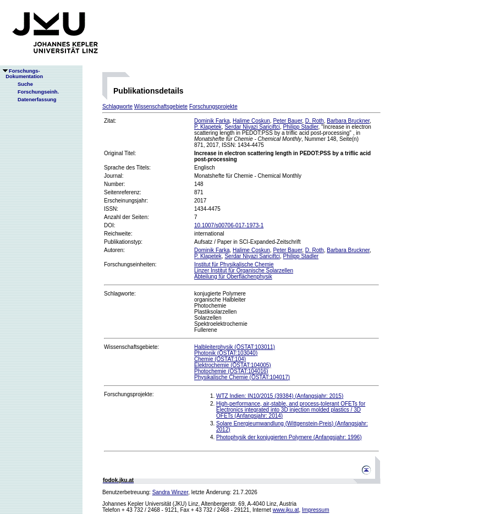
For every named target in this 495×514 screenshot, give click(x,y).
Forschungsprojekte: (129, 394)
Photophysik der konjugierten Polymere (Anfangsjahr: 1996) (289, 437)
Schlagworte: (120, 294)
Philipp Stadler (300, 127)
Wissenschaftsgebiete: (131, 347)
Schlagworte (117, 106)
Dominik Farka (211, 121)
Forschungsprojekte (213, 106)
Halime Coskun (251, 121)
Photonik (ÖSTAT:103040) (225, 353)
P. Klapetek (208, 127)
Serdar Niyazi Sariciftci (252, 127)
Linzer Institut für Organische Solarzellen (243, 270)
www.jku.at (286, 510)
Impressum (315, 510)
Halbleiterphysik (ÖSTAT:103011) (234, 347)
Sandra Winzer (170, 492)
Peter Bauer (287, 121)
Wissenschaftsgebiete (161, 106)
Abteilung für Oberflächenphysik (233, 277)
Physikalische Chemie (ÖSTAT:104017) (242, 377)
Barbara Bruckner (348, 121)
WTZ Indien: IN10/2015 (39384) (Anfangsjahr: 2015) (279, 396)
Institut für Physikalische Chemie (234, 264)
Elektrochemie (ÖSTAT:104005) (232, 365)
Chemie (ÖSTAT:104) (220, 359)
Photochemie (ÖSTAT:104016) (231, 371)
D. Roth (314, 121)
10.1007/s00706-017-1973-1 (228, 225)
